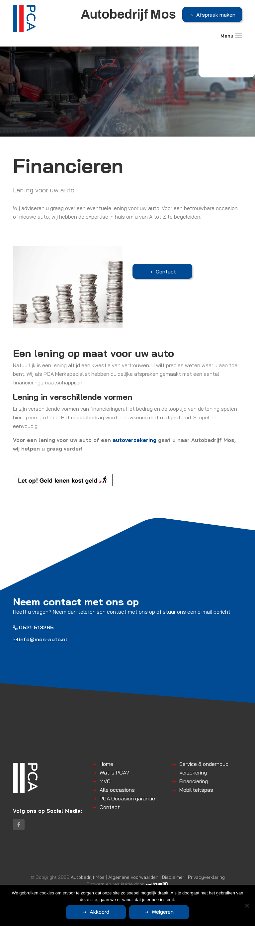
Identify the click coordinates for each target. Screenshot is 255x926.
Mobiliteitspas (196, 789)
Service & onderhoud (203, 764)
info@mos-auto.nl (40, 639)
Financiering (193, 781)
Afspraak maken (215, 14)
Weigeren (163, 911)
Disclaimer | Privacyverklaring (193, 877)
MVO (105, 781)
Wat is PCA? (114, 772)
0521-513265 (33, 627)
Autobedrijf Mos (88, 877)
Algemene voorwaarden (133, 877)
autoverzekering (134, 440)
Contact (166, 271)
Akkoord (99, 911)
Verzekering (193, 772)
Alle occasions (117, 789)
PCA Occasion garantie (127, 798)
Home (106, 764)
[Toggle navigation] (238, 36)
